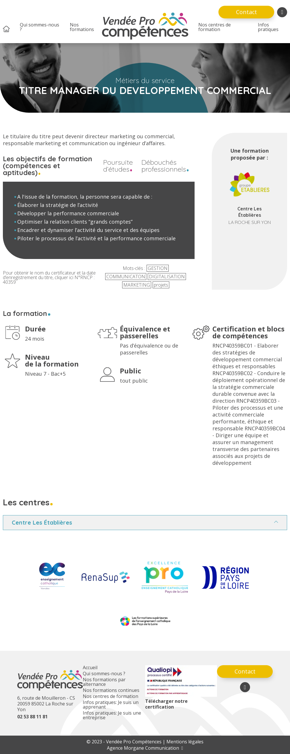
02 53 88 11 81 (32, 717)
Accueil (90, 667)
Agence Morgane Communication (145, 748)
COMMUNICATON (125, 276)
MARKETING (136, 285)
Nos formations (82, 27)
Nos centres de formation (214, 27)
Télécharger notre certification (166, 704)
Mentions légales (184, 741)
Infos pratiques (268, 27)
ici (71, 277)
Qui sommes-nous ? (39, 27)
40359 (9, 282)
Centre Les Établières (42, 522)
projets (161, 285)
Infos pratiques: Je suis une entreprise (112, 715)
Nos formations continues (111, 690)
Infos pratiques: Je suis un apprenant (111, 704)
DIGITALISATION (167, 276)
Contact (246, 12)
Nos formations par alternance (104, 681)
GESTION (158, 268)
